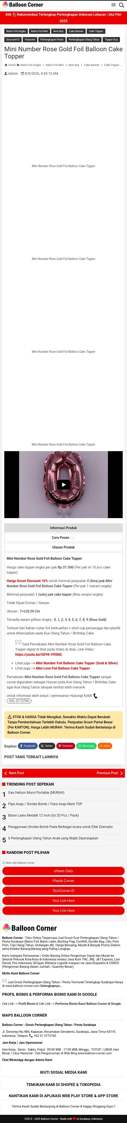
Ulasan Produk (63, 547)
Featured (30, 39)
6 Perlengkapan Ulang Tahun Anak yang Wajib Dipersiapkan (53, 838)
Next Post (16, 773)
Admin (13, 73)
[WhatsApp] (86, 746)
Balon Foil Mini (39, 31)
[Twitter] (47, 746)
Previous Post (107, 773)
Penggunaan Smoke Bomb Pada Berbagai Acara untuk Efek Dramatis (60, 827)
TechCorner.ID (63, 891)
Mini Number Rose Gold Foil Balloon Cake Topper (63, 52)
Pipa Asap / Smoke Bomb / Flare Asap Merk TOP (45, 804)
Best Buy (58, 31)
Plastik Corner (63, 881)
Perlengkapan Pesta (51, 39)
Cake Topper (96, 31)
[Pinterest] (65, 746)
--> (74, 663)
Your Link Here (63, 900)
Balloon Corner (49, 1118)
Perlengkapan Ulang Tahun (84, 39)
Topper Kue (111, 39)
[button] (105, 746)
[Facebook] (27, 746)
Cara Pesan (63, 537)
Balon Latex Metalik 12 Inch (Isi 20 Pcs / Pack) (43, 815)
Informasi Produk (63, 528)
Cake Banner (76, 31)
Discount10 (12, 39)
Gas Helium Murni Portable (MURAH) (36, 793)
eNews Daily (63, 871)
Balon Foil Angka (16, 31)
